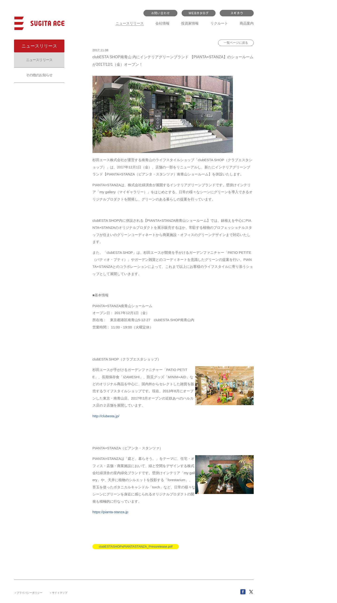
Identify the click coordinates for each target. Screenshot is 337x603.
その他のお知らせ (39, 75)
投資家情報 (190, 23)
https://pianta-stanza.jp (110, 512)
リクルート (219, 23)
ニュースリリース (130, 23)
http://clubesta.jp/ (105, 416)
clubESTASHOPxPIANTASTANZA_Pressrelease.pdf (135, 546)
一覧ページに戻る (236, 42)
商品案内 (247, 23)
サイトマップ (59, 592)
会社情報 (162, 23)
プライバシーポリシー (29, 592)
